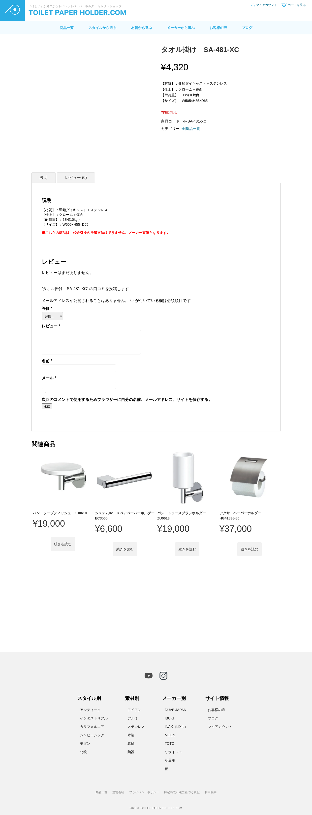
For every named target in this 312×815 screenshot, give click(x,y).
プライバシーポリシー (144, 792)
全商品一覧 (191, 128)
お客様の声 (218, 28)
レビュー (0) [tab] (76, 177)
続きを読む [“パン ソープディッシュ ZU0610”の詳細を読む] (62, 544)
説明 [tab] (44, 177)
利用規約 (211, 792)
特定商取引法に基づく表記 (182, 792)
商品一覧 (67, 28)
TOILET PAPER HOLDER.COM (77, 12)
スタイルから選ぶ (102, 28)
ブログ (247, 28)
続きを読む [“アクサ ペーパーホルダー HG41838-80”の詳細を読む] (249, 549)
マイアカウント (220, 727)
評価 (47, 309)
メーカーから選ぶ (181, 28)
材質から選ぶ (141, 28)
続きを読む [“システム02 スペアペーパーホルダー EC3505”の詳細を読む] (125, 549)
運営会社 (118, 792)
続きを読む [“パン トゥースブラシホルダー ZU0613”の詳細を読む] (187, 549)
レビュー (51, 326)
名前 (47, 361)
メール (49, 378)
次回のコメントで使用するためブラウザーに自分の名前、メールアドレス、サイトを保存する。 (127, 400)
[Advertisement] (156, 607)
